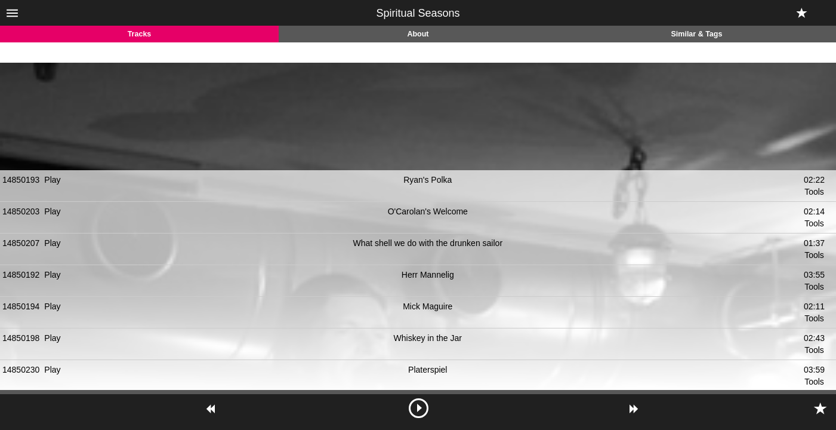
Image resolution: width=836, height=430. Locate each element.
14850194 (20, 306)
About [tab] (417, 34)
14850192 (20, 275)
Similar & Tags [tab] (697, 34)
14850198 (20, 338)
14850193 (20, 180)
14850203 (20, 211)
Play (52, 180)
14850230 (20, 369)
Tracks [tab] (140, 34)
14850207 (20, 243)
